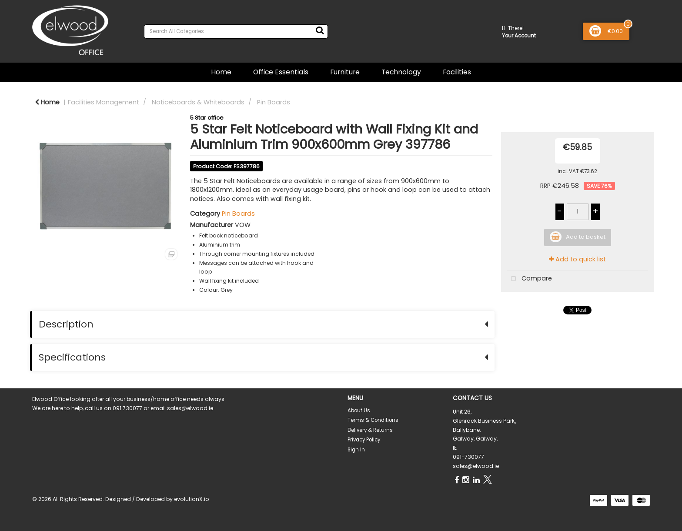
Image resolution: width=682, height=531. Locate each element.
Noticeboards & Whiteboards (198, 102)
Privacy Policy (364, 439)
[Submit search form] (319, 30)
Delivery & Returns (370, 430)
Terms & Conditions (373, 420)
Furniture (345, 72)
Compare (529, 279)
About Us (359, 410)
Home (221, 72)
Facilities (457, 72)
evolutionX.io (191, 499)
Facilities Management (103, 102)
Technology (401, 72)
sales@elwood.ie (476, 466)
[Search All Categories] (236, 31)
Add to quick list (577, 259)
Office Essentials (280, 72)
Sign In (356, 449)
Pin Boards (273, 102)
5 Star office (207, 118)
